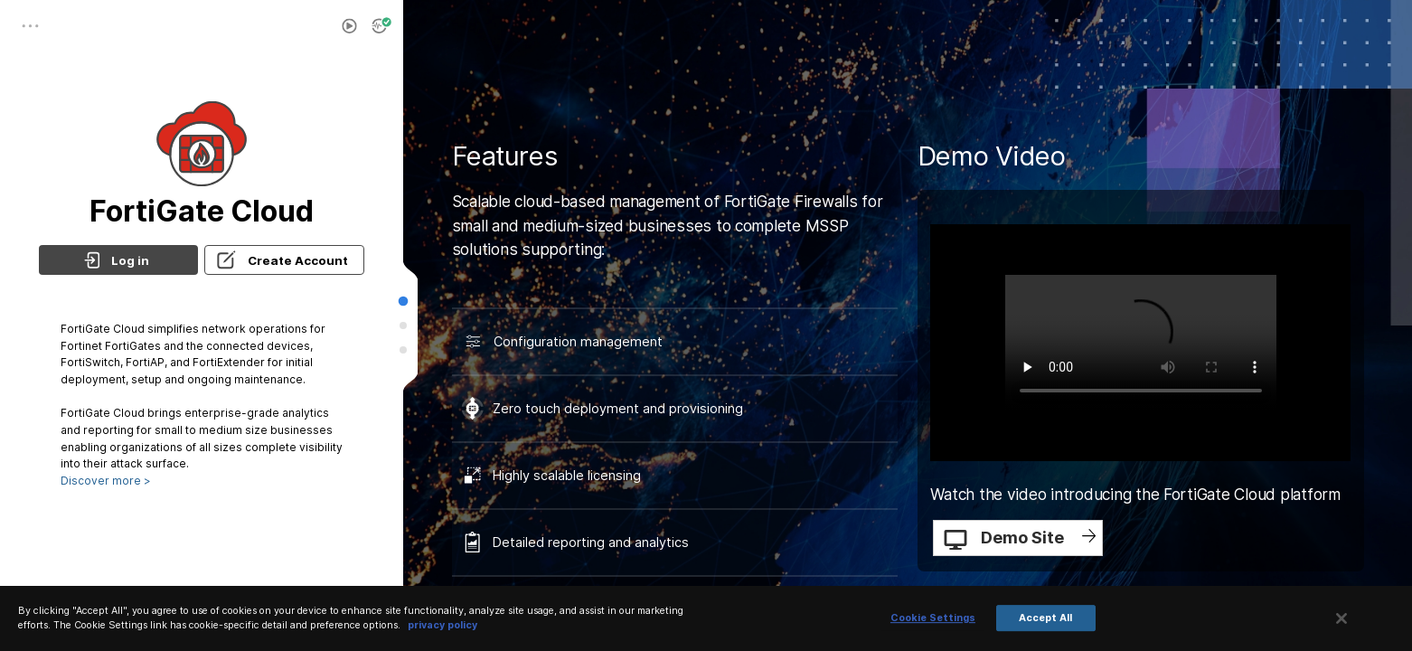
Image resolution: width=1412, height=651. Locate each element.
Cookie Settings (932, 618)
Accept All (1045, 618)
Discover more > (106, 480)
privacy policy (442, 625)
